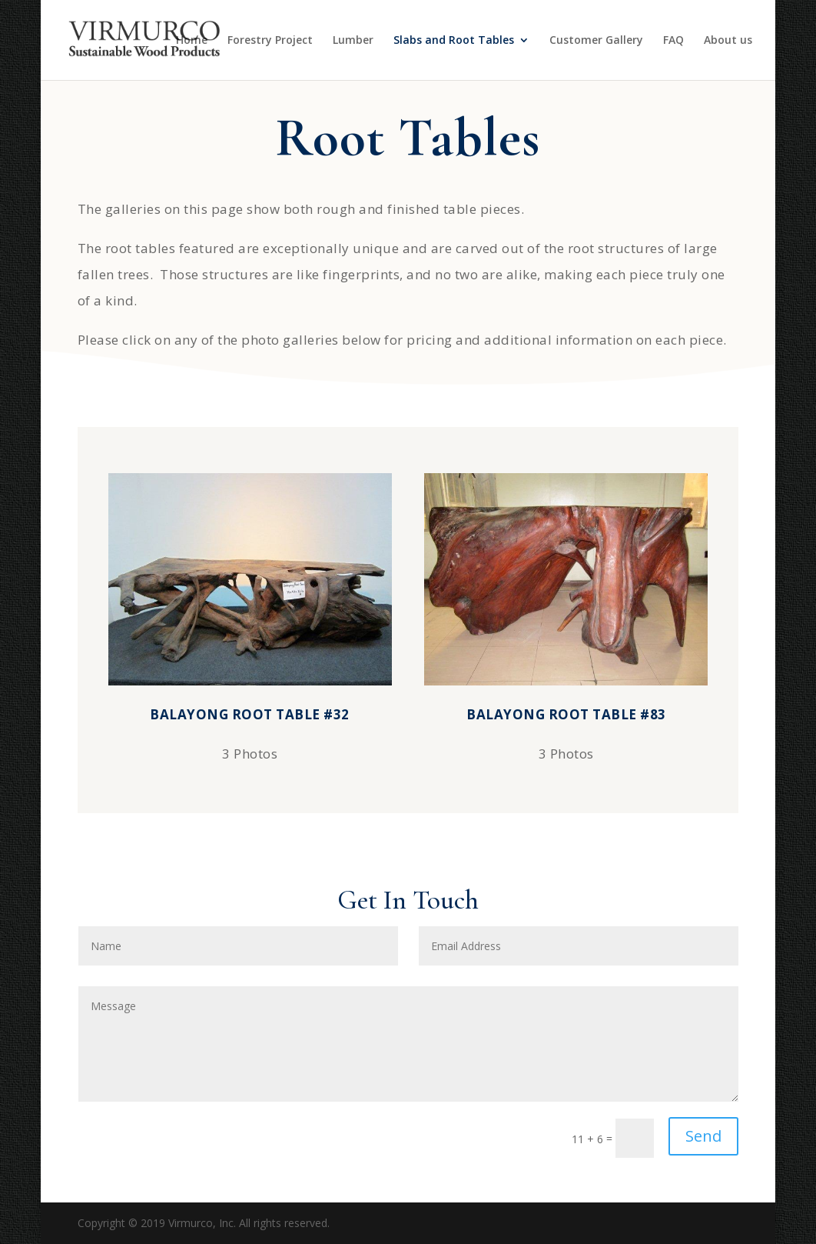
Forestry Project (270, 41)
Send (703, 1136)
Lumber (353, 41)
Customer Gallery (596, 41)
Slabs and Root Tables (453, 41)
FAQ (673, 41)
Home (191, 41)
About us (728, 41)
